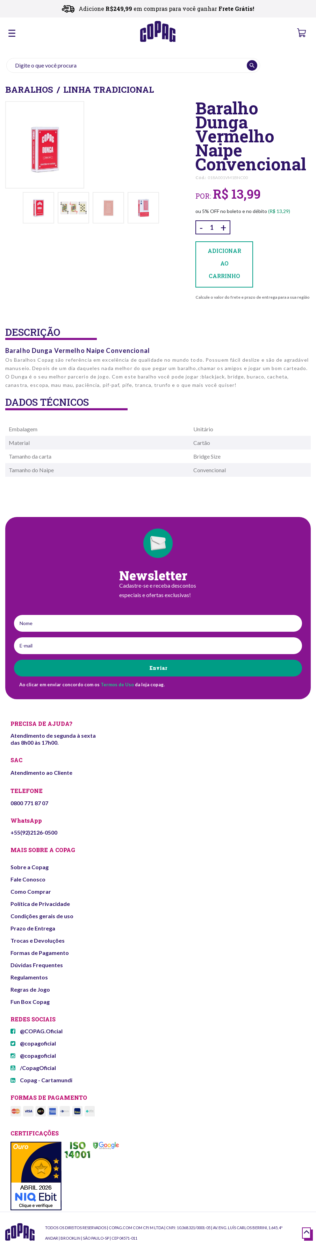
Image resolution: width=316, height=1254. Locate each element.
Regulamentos (29, 977)
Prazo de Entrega (32, 928)
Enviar (158, 668)
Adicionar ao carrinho (224, 264)
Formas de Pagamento (39, 952)
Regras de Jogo (30, 989)
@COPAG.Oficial (36, 1031)
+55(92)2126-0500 (33, 832)
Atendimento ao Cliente (41, 772)
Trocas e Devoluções (37, 940)
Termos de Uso (117, 684)
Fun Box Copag (30, 1001)
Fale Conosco (27, 879)
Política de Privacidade (40, 903)
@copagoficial (33, 1043)
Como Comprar (30, 891)
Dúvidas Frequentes (36, 965)
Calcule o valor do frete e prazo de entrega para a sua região (252, 297)
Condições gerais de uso (41, 916)
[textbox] (133, 65)
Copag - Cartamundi (41, 1080)
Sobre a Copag (29, 867)
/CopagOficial (33, 1067)
